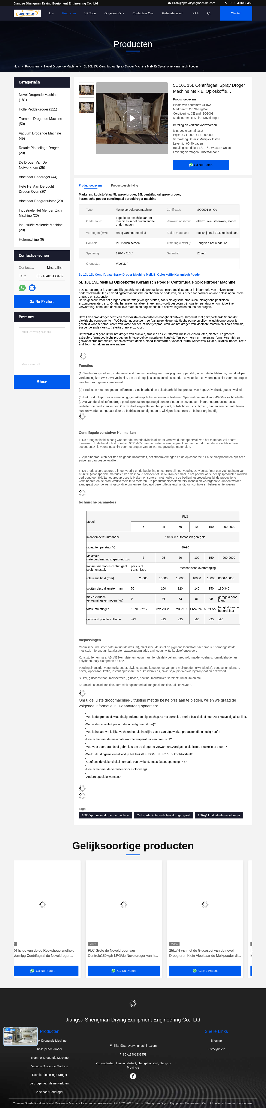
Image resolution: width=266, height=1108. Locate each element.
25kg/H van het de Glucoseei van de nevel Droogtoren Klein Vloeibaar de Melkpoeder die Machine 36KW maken (213, 953)
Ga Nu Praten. (42, 301)
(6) (31, 239)
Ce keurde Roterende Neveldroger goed (163, 815)
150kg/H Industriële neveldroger (219, 815)
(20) (39, 150)
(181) (38, 97)
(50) (40, 121)
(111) (38, 109)
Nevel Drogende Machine (61, 66)
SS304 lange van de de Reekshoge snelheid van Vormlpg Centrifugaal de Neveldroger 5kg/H (50, 953)
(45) (40, 135)
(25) (33, 165)
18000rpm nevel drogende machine (105, 815)
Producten (69, 13)
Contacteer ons (143, 13)
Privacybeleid (216, 1049)
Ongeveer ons (114, 13)
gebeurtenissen (172, 13)
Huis (51, 13)
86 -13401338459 (238, 3)
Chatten (236, 13)
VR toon (90, 13)
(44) (38, 177)
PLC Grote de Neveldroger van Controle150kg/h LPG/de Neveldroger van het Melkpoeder (132, 953)
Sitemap (216, 1040)
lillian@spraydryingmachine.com (192, 3)
